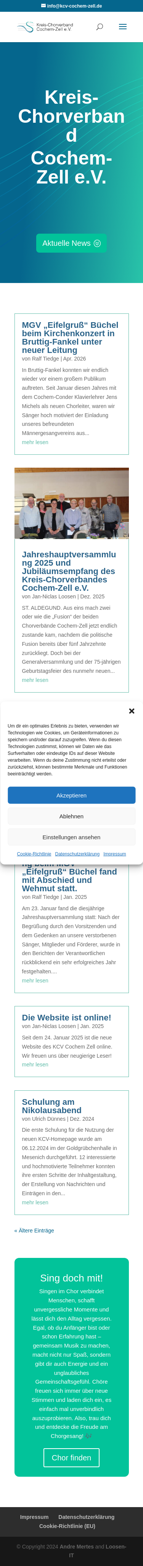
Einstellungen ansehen (72, 837)
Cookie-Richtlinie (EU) (67, 1526)
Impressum (114, 854)
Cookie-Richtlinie (34, 854)
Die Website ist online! (66, 1017)
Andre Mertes (76, 1547)
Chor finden (71, 1458)
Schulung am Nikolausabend (52, 1106)
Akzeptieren (71, 795)
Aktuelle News (66, 243)
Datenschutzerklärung (77, 854)
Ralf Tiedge (45, 359)
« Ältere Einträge (34, 1230)
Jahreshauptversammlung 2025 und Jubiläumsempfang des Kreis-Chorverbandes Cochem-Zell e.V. (69, 571)
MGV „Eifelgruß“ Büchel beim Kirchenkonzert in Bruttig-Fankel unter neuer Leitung (70, 337)
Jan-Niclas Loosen (54, 596)
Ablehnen (71, 816)
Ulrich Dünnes (49, 1119)
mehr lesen (35, 442)
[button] (131, 711)
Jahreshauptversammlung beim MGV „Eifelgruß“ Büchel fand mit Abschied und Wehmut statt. (69, 871)
